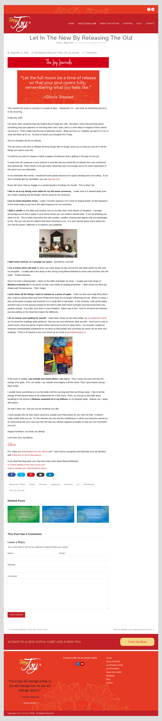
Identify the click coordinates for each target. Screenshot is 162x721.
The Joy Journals (71, 53)
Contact (109, 682)
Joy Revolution (112, 668)
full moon (43, 484)
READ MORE (30, 703)
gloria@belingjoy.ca (76, 332)
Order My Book (137, 642)
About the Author (114, 672)
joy (78, 484)
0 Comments (91, 53)
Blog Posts (68, 43)
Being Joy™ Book (55, 53)
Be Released (40, 53)
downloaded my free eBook (35, 451)
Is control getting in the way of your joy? (26, 465)
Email (62, 553)
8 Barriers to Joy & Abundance (26, 455)
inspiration (68, 484)
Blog (108, 679)
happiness (55, 484)
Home (59, 43)
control (32, 484)
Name (11, 553)
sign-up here (54, 179)
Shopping (110, 675)
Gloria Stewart (22, 713)
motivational (88, 484)
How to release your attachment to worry (27, 468)
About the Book (113, 661)
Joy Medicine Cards (97, 318)
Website (11, 565)
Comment (13, 576)
